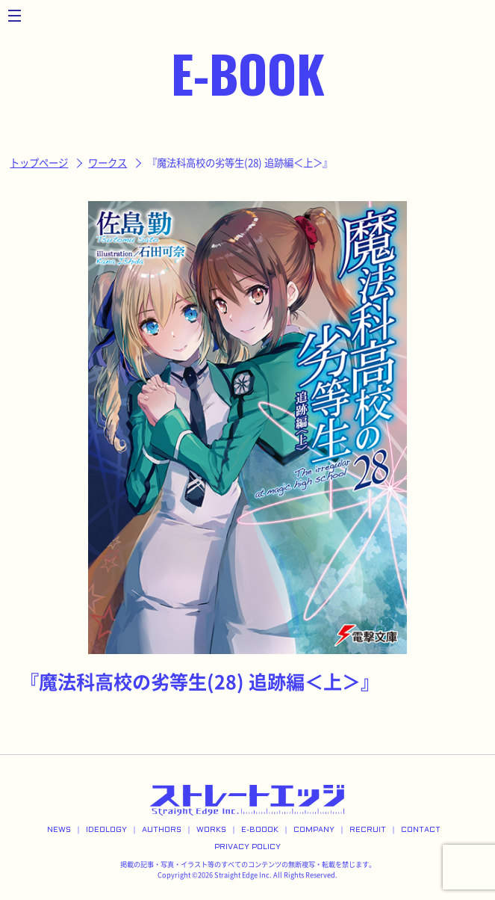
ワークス (107, 163)
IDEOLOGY (106, 830)
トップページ (39, 163)
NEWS (59, 830)
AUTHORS (161, 830)
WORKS (211, 830)
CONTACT (420, 830)
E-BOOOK (259, 830)
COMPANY (313, 830)
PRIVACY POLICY (247, 847)
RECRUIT (367, 830)
